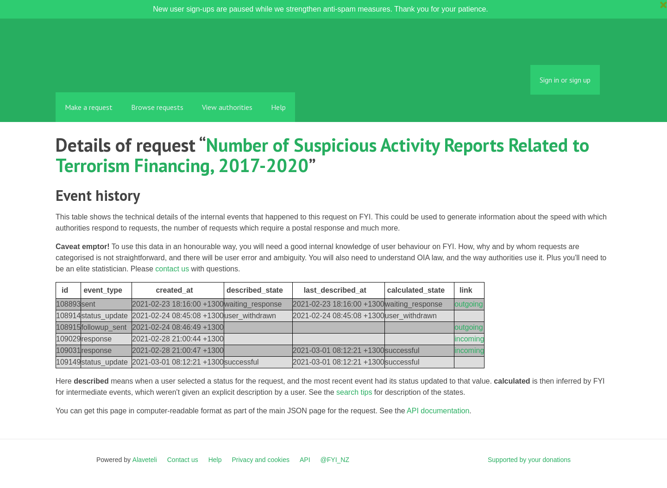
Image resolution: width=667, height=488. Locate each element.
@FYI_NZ (335, 459)
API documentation (438, 411)
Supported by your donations (529, 459)
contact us (172, 269)
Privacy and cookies (260, 459)
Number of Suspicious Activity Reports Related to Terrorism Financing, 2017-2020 (322, 155)
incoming (469, 339)
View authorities (227, 107)
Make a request (89, 107)
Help (278, 107)
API (305, 459)
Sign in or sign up (565, 79)
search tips (354, 392)
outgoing (468, 304)
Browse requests (157, 107)
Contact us (182, 459)
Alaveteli (144, 459)
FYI (109, 72)
